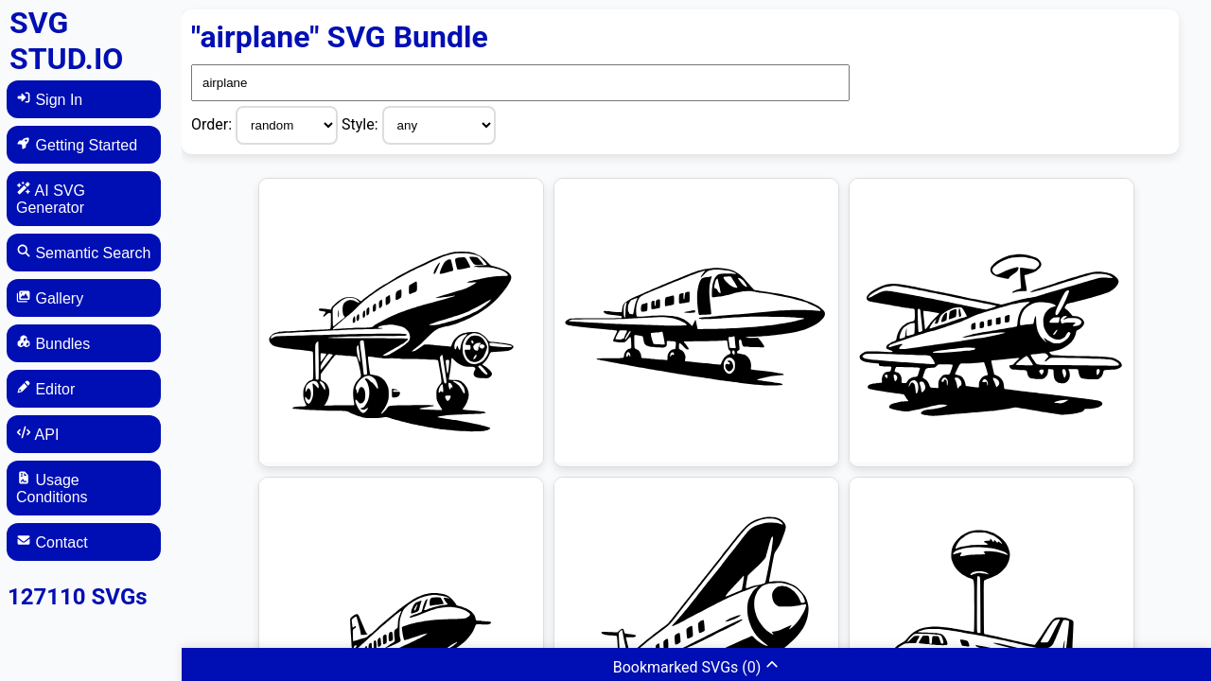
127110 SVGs (78, 597)
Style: (362, 124)
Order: (213, 124)
